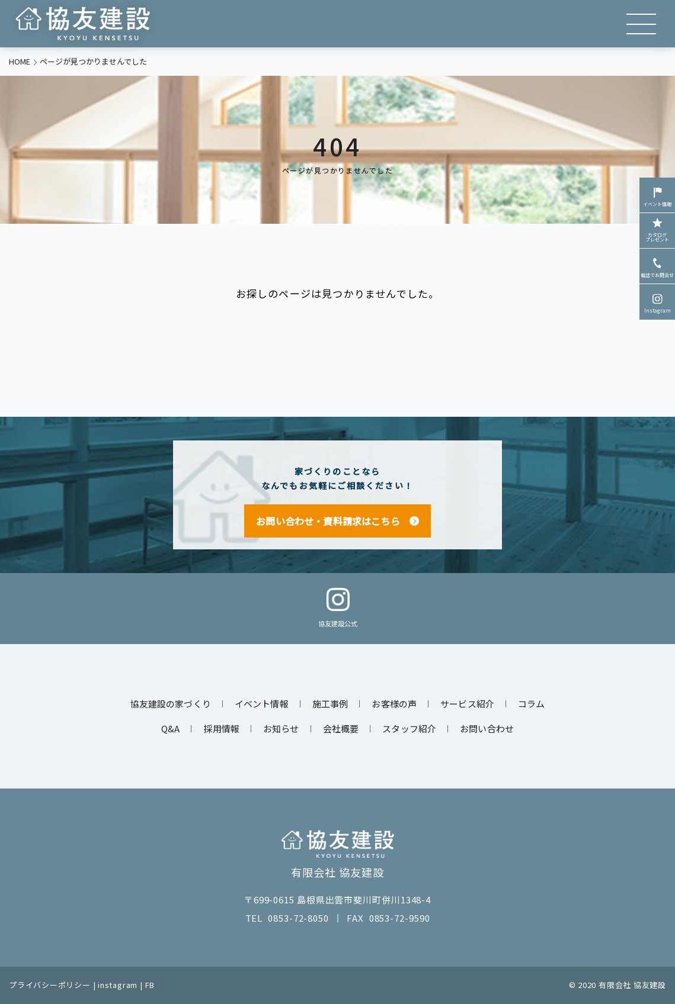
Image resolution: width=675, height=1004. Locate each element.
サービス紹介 (467, 703)
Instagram (657, 302)
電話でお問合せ (657, 267)
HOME (19, 61)
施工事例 (330, 703)
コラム (531, 703)
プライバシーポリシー (50, 984)
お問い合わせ (487, 728)
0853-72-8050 (298, 918)
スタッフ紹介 (409, 728)
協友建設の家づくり (170, 703)
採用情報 (221, 728)
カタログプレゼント (657, 229)
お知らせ (281, 728)
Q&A (170, 728)
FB (150, 984)
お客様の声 (394, 703)
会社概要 (341, 728)
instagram (117, 984)
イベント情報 (657, 196)
